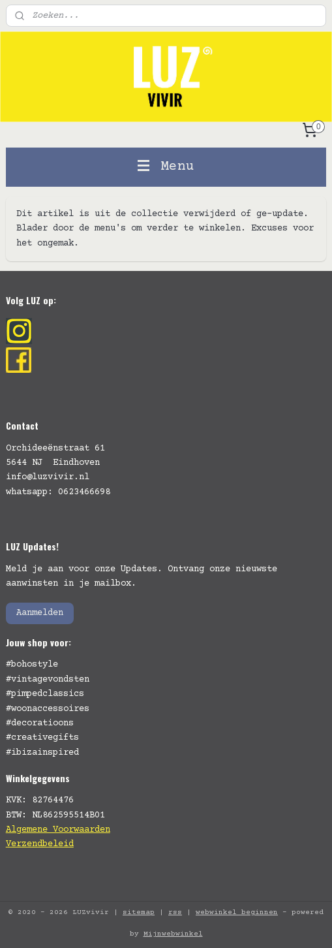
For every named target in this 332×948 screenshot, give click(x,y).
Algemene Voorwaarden (58, 830)
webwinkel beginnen (237, 912)
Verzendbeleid (40, 844)
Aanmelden (39, 613)
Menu (166, 166)
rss (175, 912)
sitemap (139, 912)
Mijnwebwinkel (173, 934)
